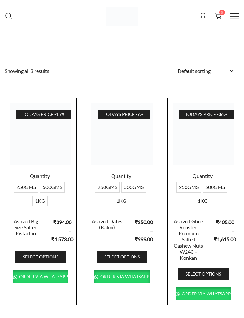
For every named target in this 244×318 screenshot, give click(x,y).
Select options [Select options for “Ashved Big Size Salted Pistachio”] (40, 256)
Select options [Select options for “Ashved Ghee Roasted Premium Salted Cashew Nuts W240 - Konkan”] (203, 274)
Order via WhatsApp (43, 276)
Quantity (40, 176)
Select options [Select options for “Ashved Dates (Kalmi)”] (122, 256)
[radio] (26, 187)
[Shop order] (205, 71)
